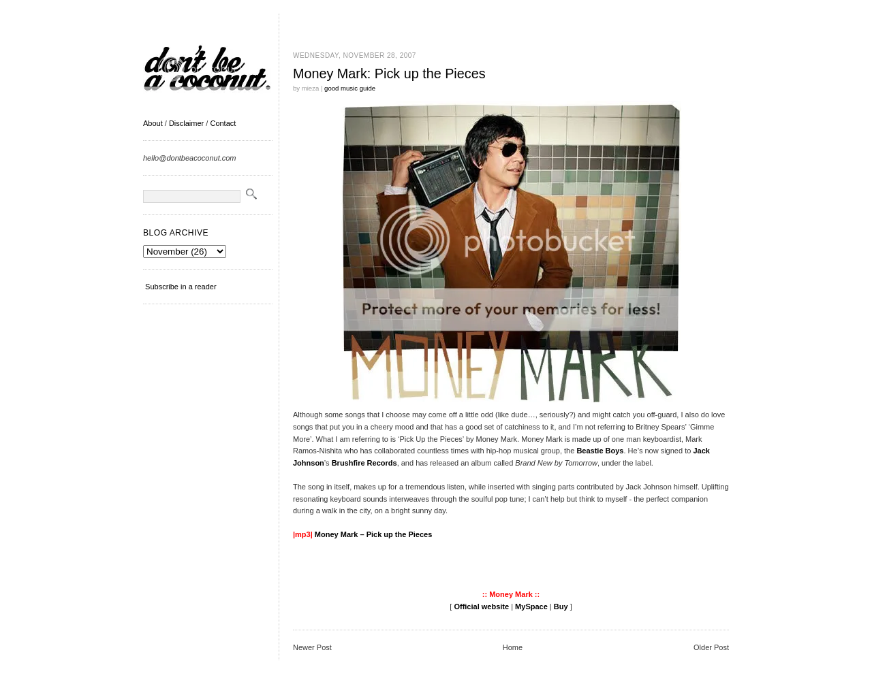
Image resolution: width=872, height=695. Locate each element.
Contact (223, 123)
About (153, 123)
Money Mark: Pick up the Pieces (389, 73)
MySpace (531, 606)
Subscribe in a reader (181, 286)
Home (513, 647)
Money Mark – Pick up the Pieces (373, 534)
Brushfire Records (364, 463)
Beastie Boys (599, 451)
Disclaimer (186, 123)
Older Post (711, 647)
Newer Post (312, 647)
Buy (561, 606)
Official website (481, 606)
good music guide (349, 88)
